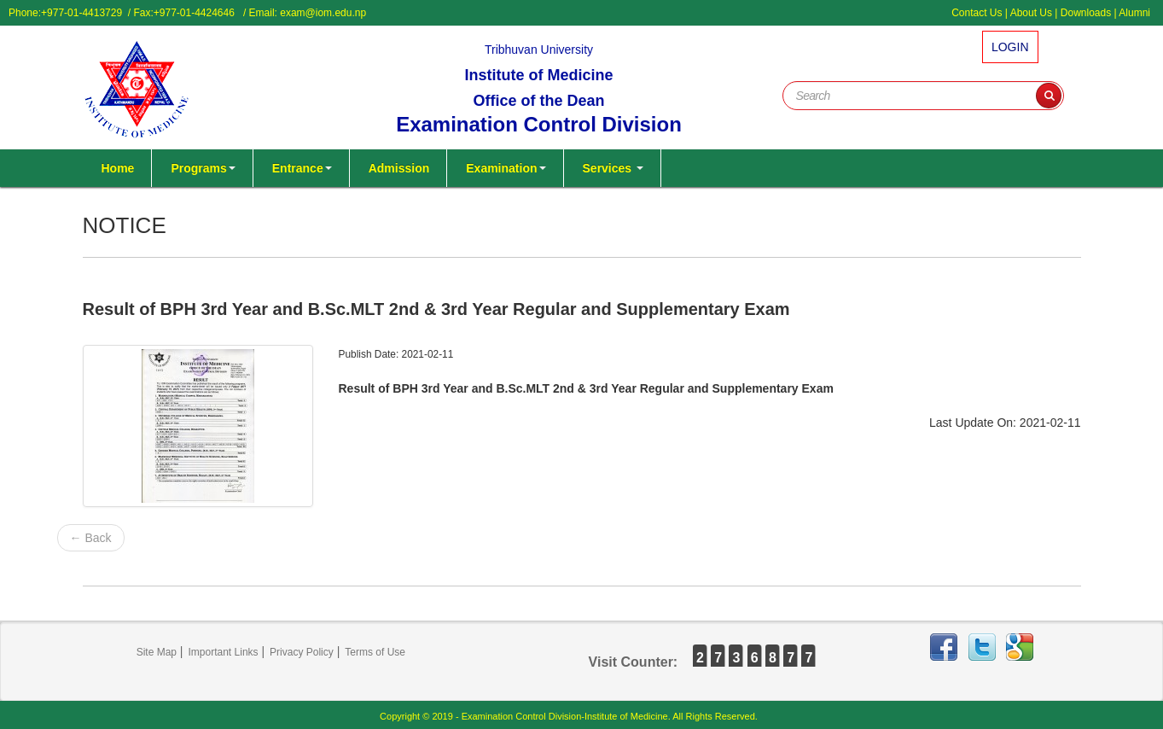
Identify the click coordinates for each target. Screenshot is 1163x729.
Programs (203, 168)
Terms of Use (375, 652)
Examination (505, 168)
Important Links (224, 652)
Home (118, 168)
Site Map (157, 652)
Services (613, 168)
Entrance (302, 168)
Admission (399, 168)
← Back (91, 538)
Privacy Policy (302, 652)
